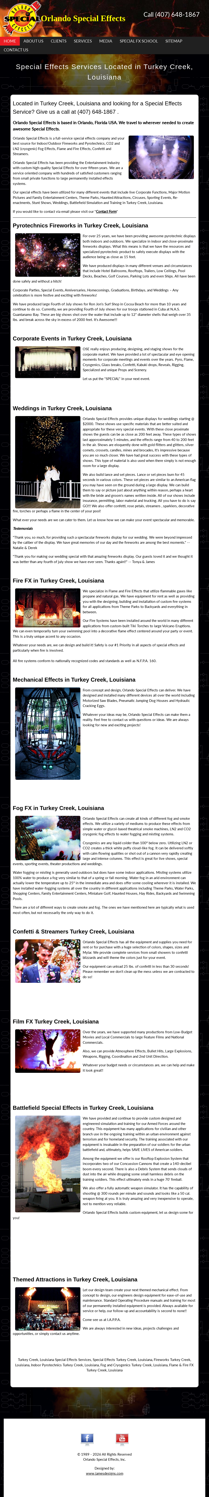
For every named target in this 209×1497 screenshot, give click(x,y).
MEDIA (105, 41)
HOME (10, 41)
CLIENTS (58, 41)
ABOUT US (33, 41)
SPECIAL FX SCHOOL (139, 41)
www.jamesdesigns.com (104, 1473)
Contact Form (106, 211)
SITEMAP (173, 41)
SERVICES (83, 41)
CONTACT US (16, 49)
